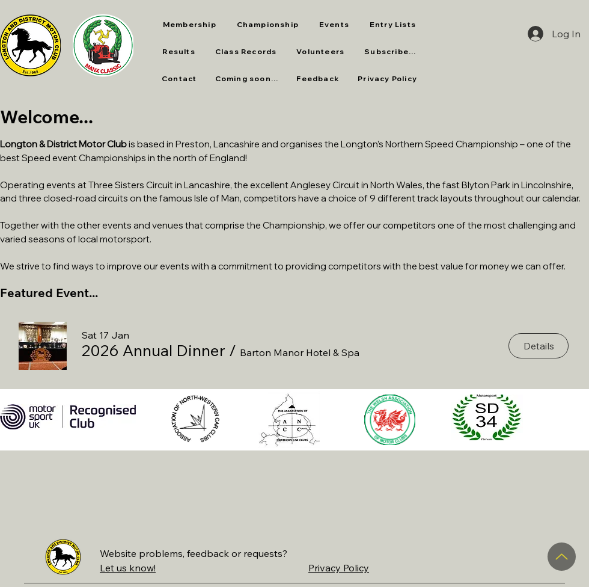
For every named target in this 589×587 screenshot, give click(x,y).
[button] (245, 52)
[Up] (562, 556)
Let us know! (128, 568)
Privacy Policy (338, 568)
